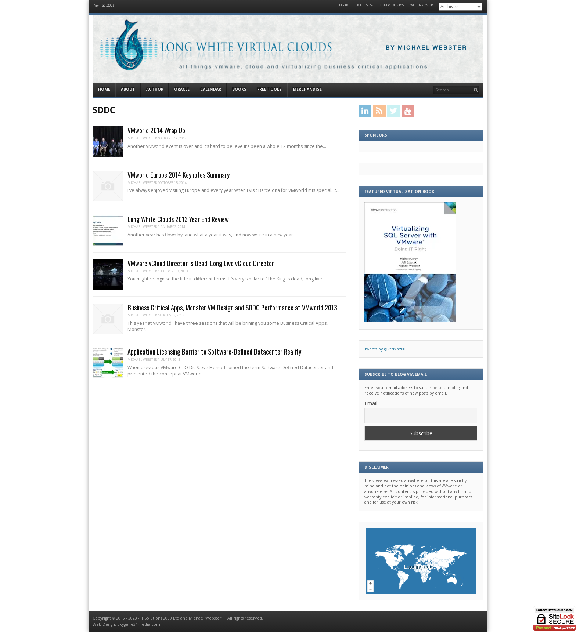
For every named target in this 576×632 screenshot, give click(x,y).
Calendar (210, 89)
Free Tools (269, 89)
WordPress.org (422, 5)
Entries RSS (364, 5)
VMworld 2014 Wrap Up (156, 130)
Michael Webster (142, 138)
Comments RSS (392, 5)
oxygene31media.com (138, 624)
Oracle (182, 89)
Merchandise (307, 89)
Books (239, 89)
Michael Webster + (207, 618)
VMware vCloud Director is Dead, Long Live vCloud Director (200, 263)
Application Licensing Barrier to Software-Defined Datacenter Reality (214, 351)
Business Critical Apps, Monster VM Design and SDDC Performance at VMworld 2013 (232, 307)
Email (370, 403)
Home (104, 89)
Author (154, 89)
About (128, 89)
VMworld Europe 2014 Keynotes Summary (178, 174)
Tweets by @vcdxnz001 (386, 349)
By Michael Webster (426, 48)
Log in (343, 5)
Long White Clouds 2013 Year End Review (178, 219)
